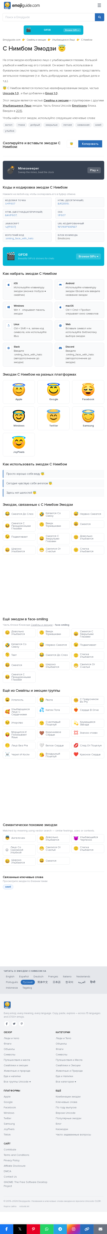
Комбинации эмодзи (68, 1096)
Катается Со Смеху (50, 514)
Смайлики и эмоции (16, 1065)
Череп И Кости (17, 754)
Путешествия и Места (69, 1060)
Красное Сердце (87, 754)
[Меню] (99, 5)
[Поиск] (99, 17)
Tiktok (7, 1134)
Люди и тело (11, 1038)
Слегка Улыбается (83, 550)
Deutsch (38, 976)
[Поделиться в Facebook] (6, 1229)
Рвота (46, 699)
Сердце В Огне (86, 709)
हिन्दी (92, 982)
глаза (21, 124)
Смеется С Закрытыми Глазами (49, 538)
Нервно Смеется (87, 513)
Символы (9, 1054)
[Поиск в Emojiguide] (49, 17)
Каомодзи (62, 1129)
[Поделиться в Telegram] (60, 1229)
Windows (9, 1112)
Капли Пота (49, 709)
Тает (11, 654)
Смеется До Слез (19, 513)
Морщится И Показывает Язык (16, 734)
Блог (59, 1123)
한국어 (69, 982)
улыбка (9, 130)
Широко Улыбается (15, 550)
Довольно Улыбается (83, 537)
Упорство (14, 722)
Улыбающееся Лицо (63, 39)
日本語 (57, 982)
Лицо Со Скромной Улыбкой (14, 850)
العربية (81, 982)
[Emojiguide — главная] (7, 1005)
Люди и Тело (63, 1038)
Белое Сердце (51, 745)
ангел (8, 124)
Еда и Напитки (64, 1076)
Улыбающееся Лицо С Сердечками (17, 712)
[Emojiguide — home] (22, 5)
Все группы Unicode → (17, 1081)
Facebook (10, 1107)
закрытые (51, 124)
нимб (98, 124)
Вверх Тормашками (50, 524)
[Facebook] (7, 1024)
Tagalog (27, 987)
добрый (35, 124)
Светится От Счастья (50, 550)
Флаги (7, 1043)
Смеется (82, 524)
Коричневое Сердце (50, 733)
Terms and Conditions (16, 1155)
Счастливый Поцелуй (49, 723)
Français (53, 976)
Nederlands (83, 976)
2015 (19, 111)
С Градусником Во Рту (85, 700)
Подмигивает (16, 536)
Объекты (9, 1049)
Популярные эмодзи (68, 1118)
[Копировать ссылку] (87, 1229)
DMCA (7, 1171)
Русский (28, 982)
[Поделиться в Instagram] (73, 1229)
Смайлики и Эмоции (68, 1065)
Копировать (90, 144)
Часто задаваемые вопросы (73, 1134)
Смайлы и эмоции (36, 39)
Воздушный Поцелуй (49, 755)
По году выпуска (66, 1107)
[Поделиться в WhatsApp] (47, 1229)
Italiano (67, 976)
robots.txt (24, 1206)
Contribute (10, 1149)
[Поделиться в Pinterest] (33, 1229)
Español (24, 976)
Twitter (7, 1118)
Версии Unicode (65, 1112)
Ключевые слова (66, 1102)
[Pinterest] (22, 1024)
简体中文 (42, 982)
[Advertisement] (53, 585)
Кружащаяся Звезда (84, 723)
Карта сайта (10, 1206)
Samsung (9, 1123)
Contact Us (10, 1176)
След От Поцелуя (87, 745)
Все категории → (66, 1081)
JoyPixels (9, 1129)
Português (12, 982)
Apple (7, 1096)
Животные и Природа (69, 1070)
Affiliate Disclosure (15, 1165)
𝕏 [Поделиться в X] (20, 1229)
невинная (83, 124)
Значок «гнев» (85, 732)
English (10, 976)
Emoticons (64, 238)
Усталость (14, 699)
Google (8, 1102)
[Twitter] (14, 1024)
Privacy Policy (12, 1160)
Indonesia (12, 987)
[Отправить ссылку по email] (100, 1229)
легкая (67, 124)
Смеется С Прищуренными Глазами (18, 526)
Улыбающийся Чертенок (85, 838)
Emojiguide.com (12, 39)
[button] (27, 202)
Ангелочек (15, 837)
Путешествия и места (17, 1060)
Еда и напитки (12, 1076)
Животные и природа (17, 1070)
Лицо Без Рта (16, 745)
